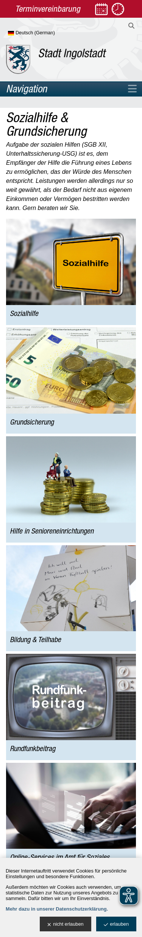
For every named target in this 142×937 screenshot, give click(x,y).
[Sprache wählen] (44, 33)
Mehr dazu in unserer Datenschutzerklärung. (57, 909)
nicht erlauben (65, 924)
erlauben (116, 924)
